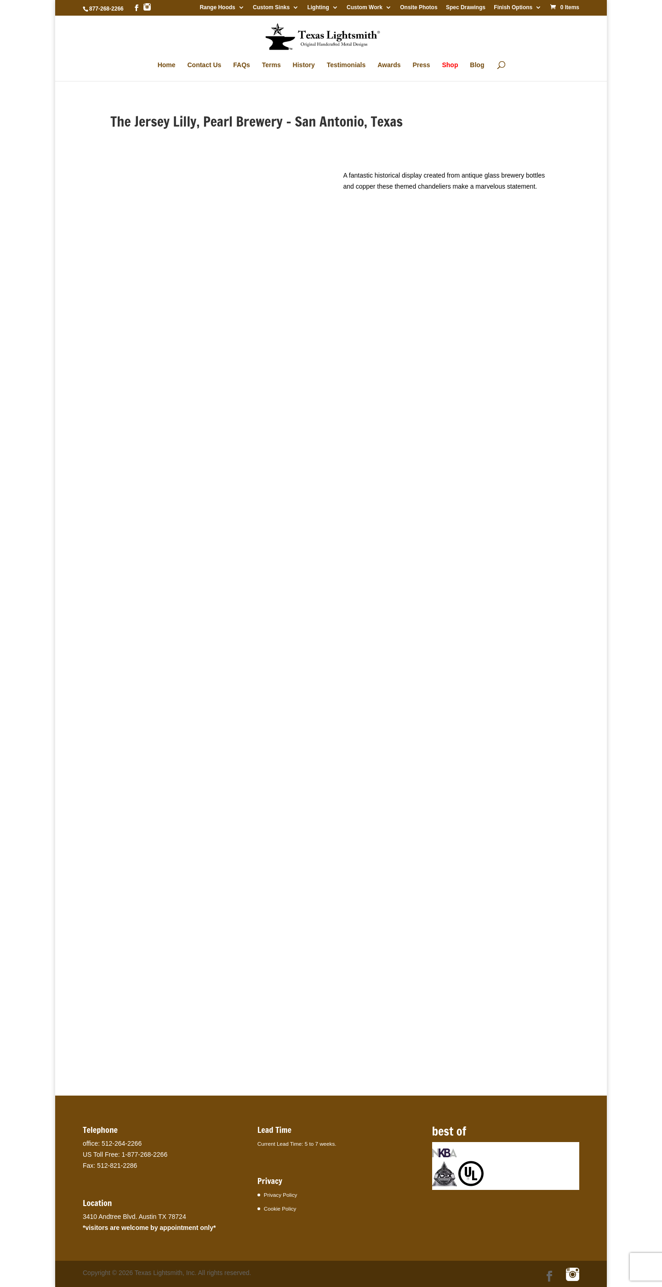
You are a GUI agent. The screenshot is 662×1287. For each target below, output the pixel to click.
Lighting (318, 8)
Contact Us (204, 65)
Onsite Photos (418, 8)
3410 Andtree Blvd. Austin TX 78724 (134, 1216)
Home (167, 65)
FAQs (241, 65)
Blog (477, 65)
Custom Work (364, 8)
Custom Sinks (271, 8)
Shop (450, 65)
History (304, 65)
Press (421, 65)
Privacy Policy (280, 1195)
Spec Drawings (465, 8)
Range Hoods (217, 8)
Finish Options (513, 8)
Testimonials (346, 65)
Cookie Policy (280, 1209)
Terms (271, 65)
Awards (388, 65)
